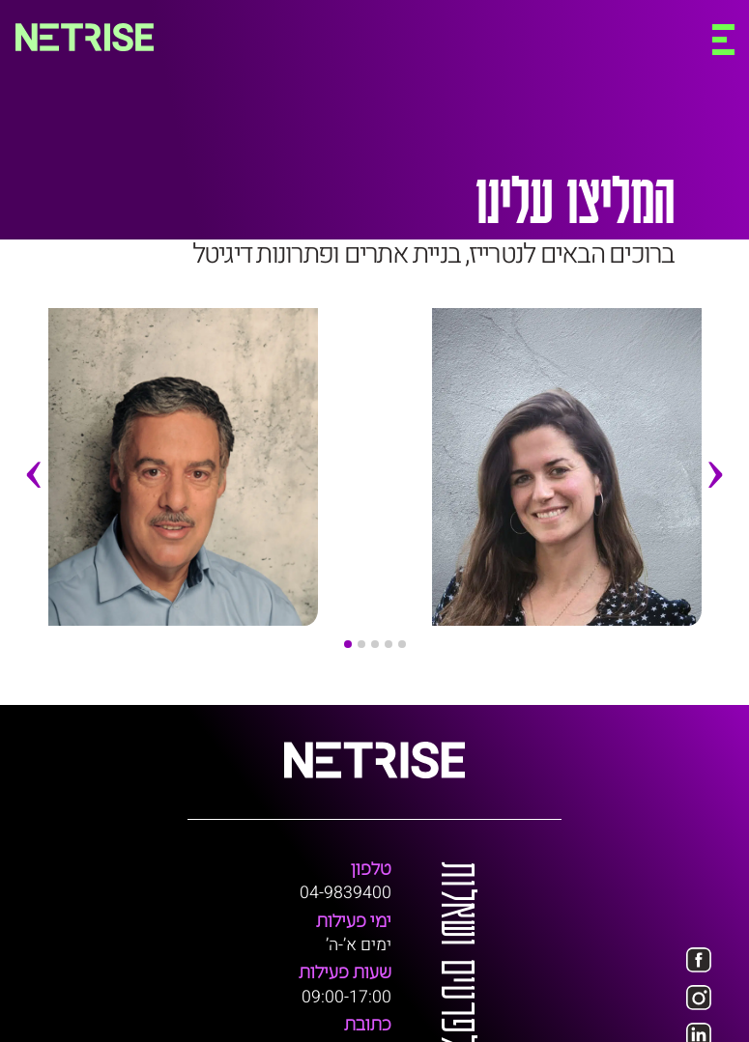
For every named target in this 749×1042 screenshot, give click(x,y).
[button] (348, 644)
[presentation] (34, 507)
